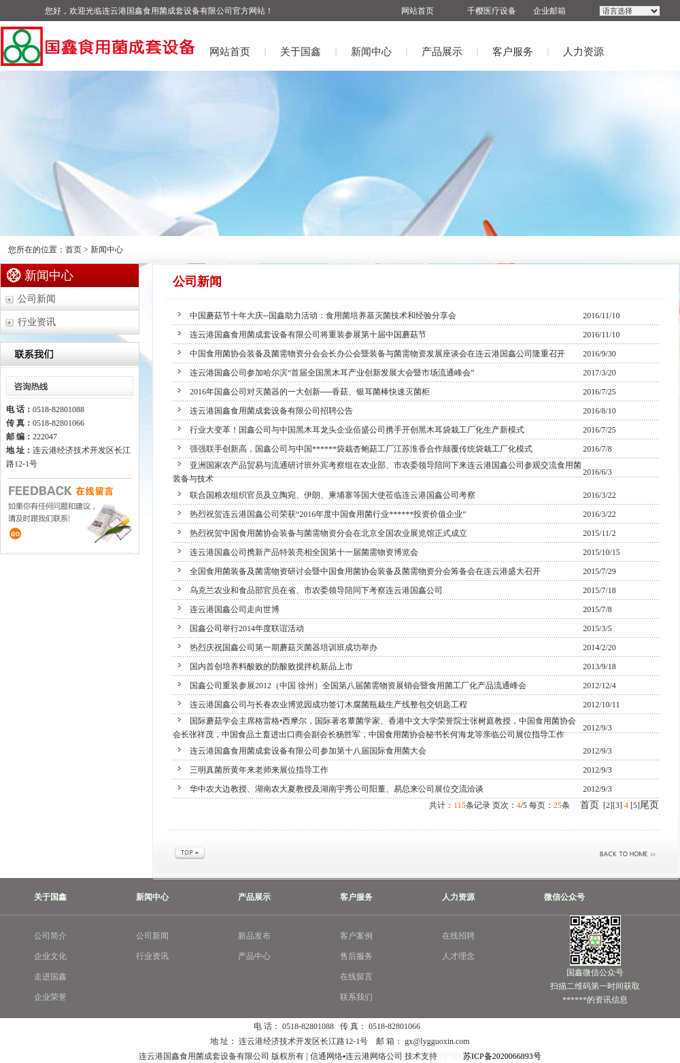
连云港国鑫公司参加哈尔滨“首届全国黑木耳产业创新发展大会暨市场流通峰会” (332, 372)
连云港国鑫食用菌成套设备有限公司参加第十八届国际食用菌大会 (308, 751)
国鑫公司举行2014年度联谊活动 (247, 628)
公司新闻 (37, 299)
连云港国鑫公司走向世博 (234, 609)
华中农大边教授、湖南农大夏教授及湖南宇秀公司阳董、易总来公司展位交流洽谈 (336, 789)
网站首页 (229, 51)
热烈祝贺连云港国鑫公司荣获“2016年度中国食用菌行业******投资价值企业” (328, 514)
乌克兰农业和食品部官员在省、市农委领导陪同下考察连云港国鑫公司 (316, 590)
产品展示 (442, 51)
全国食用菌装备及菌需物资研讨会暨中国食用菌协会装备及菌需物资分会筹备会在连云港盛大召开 (365, 571)
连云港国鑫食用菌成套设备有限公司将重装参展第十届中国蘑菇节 (308, 334)
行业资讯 (37, 322)
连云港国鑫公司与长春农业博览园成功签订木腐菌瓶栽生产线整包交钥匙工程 (328, 704)
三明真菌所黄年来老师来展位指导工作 (259, 770)
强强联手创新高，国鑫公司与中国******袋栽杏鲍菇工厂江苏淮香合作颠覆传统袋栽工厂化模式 (361, 449)
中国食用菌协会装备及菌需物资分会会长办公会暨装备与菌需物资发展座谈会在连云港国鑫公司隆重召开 (377, 353)
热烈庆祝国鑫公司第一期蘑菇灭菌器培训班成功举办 (283, 647)
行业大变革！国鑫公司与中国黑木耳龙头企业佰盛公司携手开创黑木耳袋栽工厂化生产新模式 (357, 430)
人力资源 (583, 51)
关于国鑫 (300, 51)
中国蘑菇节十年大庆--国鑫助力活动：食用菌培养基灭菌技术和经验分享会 (323, 315)
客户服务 (512, 51)
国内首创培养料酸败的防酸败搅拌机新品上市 (271, 666)
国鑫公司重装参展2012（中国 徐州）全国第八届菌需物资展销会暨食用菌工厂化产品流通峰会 (358, 685)
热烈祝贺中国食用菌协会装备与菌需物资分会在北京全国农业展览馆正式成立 (328, 533)
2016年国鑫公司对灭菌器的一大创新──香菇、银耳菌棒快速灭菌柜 (310, 391)
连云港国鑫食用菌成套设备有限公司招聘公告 (271, 411)
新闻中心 (371, 51)
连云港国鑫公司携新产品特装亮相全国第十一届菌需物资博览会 (304, 552)
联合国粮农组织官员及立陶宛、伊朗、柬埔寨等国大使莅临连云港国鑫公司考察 (332, 495)
